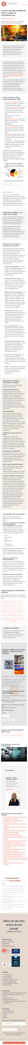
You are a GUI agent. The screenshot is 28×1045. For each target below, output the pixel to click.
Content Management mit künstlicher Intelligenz (12, 896)
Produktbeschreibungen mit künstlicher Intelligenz (14, 620)
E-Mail (3, 713)
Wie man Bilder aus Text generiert (9, 894)
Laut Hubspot (8, 134)
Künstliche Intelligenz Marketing (8, 21)
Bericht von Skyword (12, 119)
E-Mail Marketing (7, 985)
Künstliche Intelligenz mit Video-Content (12, 856)
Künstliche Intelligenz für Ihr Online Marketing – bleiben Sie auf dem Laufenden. (14, 901)
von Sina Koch (10, 18)
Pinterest (5, 1017)
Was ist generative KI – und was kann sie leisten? (14, 844)
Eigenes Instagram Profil (8, 1012)
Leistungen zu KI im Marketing (12, 878)
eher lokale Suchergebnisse (11, 127)
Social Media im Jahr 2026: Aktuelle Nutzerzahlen (14, 992)
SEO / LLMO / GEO (7, 978)
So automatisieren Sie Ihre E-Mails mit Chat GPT (14, 852)
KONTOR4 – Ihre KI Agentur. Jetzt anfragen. (14, 1042)
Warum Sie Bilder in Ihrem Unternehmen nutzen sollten (13, 886)
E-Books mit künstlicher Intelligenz (13, 606)
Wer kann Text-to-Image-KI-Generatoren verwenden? (13, 890)
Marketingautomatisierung (9, 981)
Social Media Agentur (8, 974)
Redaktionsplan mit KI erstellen (10, 999)
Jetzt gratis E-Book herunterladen (13, 735)
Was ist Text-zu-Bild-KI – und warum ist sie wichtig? (13, 888)
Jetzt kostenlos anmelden (9, 1029)
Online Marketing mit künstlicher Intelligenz (13, 854)
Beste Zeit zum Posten (8, 998)
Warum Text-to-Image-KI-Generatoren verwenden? (13, 892)
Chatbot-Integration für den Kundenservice (13, 835)
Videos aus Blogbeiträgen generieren (13, 615)
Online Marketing (7, 976)
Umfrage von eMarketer (12, 102)
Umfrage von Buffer (15, 107)
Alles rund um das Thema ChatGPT (11, 834)
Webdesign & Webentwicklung (10, 979)
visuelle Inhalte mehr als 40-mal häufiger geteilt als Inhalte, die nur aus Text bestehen (13, 75)
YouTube (5, 1014)
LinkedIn (5, 1016)
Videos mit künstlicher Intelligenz (13, 611)
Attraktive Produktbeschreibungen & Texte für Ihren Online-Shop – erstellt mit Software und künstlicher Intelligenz (15, 859)
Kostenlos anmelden (8, 720)
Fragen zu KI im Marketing (15, 880)
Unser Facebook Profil (8, 1011)
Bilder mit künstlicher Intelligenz (12, 602)
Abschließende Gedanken (7, 898)
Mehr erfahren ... (9, 789)
